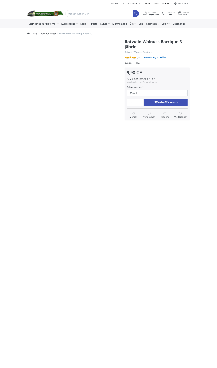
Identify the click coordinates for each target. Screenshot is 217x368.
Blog (156, 3)
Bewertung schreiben (155, 57)
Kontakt (115, 3)
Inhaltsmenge (134, 87)
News (148, 3)
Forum (165, 3)
